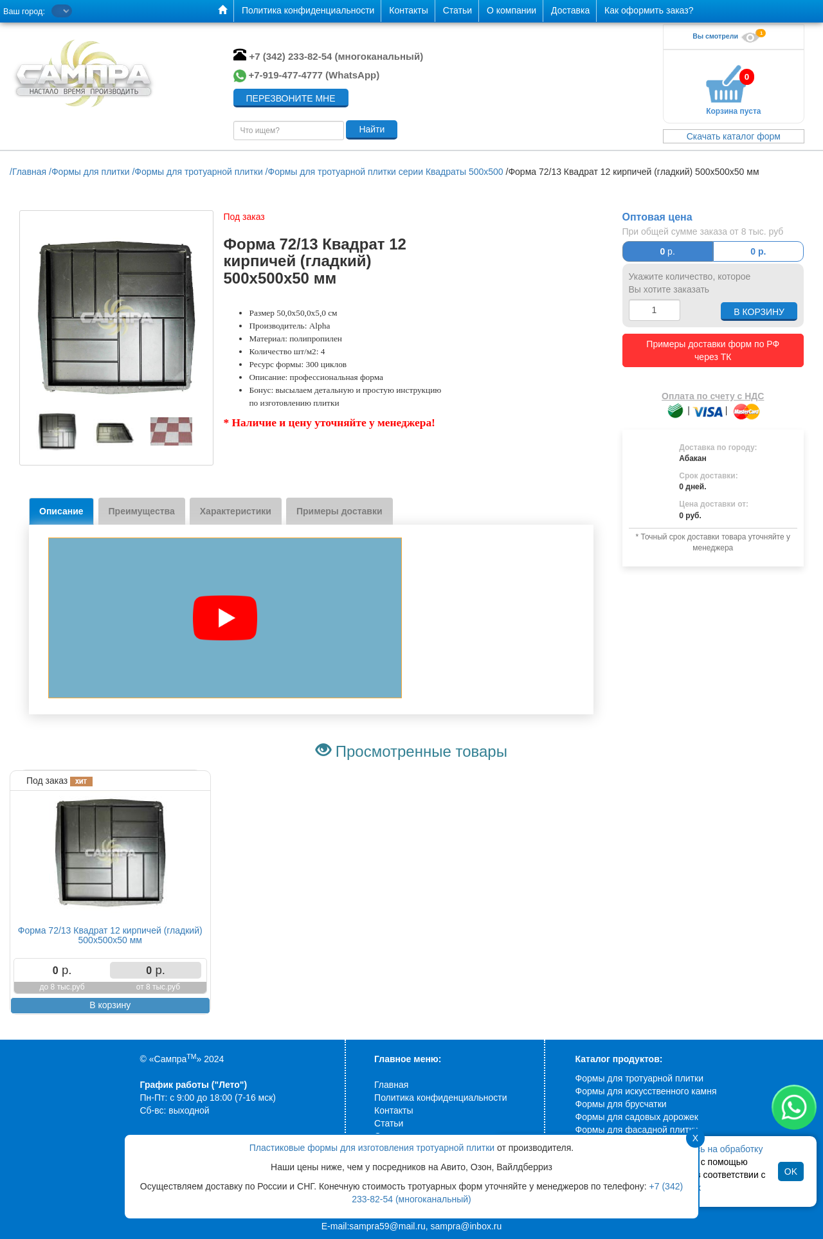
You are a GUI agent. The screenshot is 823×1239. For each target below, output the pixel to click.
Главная (391, 1085)
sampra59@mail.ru (387, 1226)
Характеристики (235, 511)
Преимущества (142, 511)
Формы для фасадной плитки (636, 1130)
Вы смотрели (727, 36)
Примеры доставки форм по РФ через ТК (712, 350)
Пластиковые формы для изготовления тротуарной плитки (371, 1148)
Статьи (388, 1123)
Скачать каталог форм (734, 136)
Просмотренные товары (421, 751)
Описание (61, 511)
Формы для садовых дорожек (636, 1117)
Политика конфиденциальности (440, 1097)
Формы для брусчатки (621, 1104)
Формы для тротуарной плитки (639, 1078)
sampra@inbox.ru (466, 1226)
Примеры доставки (339, 511)
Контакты (393, 1110)
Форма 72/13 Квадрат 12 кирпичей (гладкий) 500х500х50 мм (110, 935)
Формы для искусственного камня (646, 1091)
